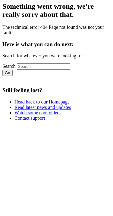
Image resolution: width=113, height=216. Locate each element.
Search (9, 66)
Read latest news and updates (42, 107)
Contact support (29, 118)
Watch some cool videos (37, 112)
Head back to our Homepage (42, 101)
